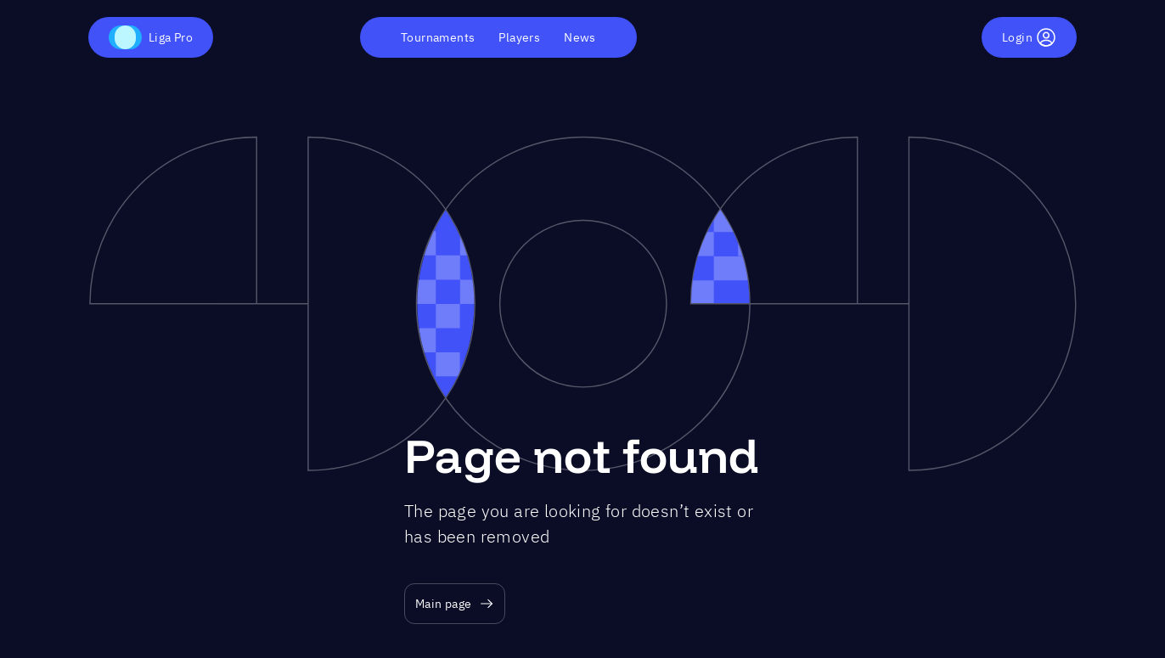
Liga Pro (151, 37)
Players (519, 37)
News (580, 37)
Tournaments (438, 37)
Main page (454, 604)
